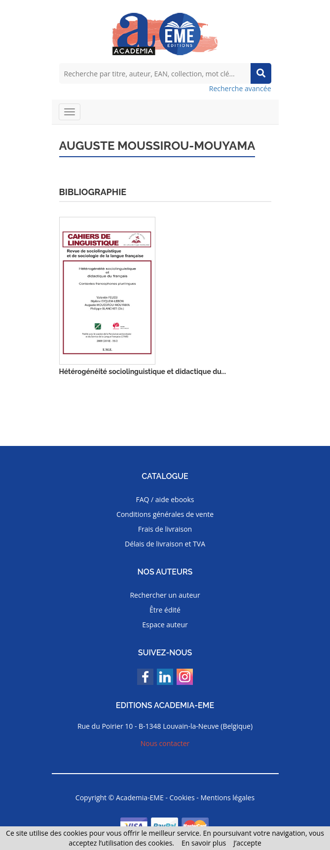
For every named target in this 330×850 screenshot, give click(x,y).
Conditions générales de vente (165, 514)
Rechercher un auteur (165, 595)
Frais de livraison (165, 529)
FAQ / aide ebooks (165, 499)
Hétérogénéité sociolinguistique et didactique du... (142, 371)
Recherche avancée (240, 88)
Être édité (165, 609)
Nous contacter (165, 743)
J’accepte (247, 843)
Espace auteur (165, 624)
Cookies (182, 797)
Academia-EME (140, 797)
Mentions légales (227, 797)
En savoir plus (204, 843)
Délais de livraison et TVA (165, 543)
